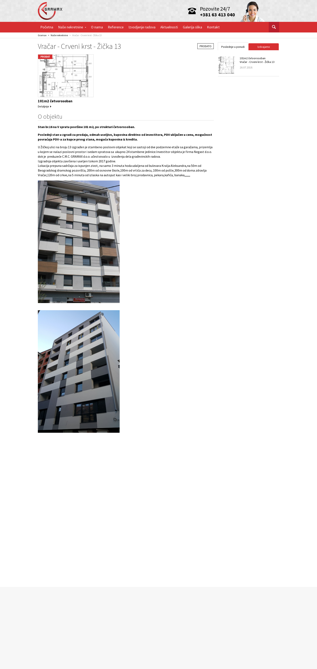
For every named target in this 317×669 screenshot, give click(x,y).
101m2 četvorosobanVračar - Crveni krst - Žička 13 (257, 60)
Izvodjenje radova (141, 27)
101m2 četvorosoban (55, 101)
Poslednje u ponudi (233, 47)
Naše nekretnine (72, 27)
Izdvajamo (263, 47)
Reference (116, 27)
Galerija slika (192, 27)
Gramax (42, 35)
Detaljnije (45, 106)
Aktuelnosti (169, 27)
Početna (46, 27)
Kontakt (213, 27)
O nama (97, 27)
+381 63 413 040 (217, 14)
